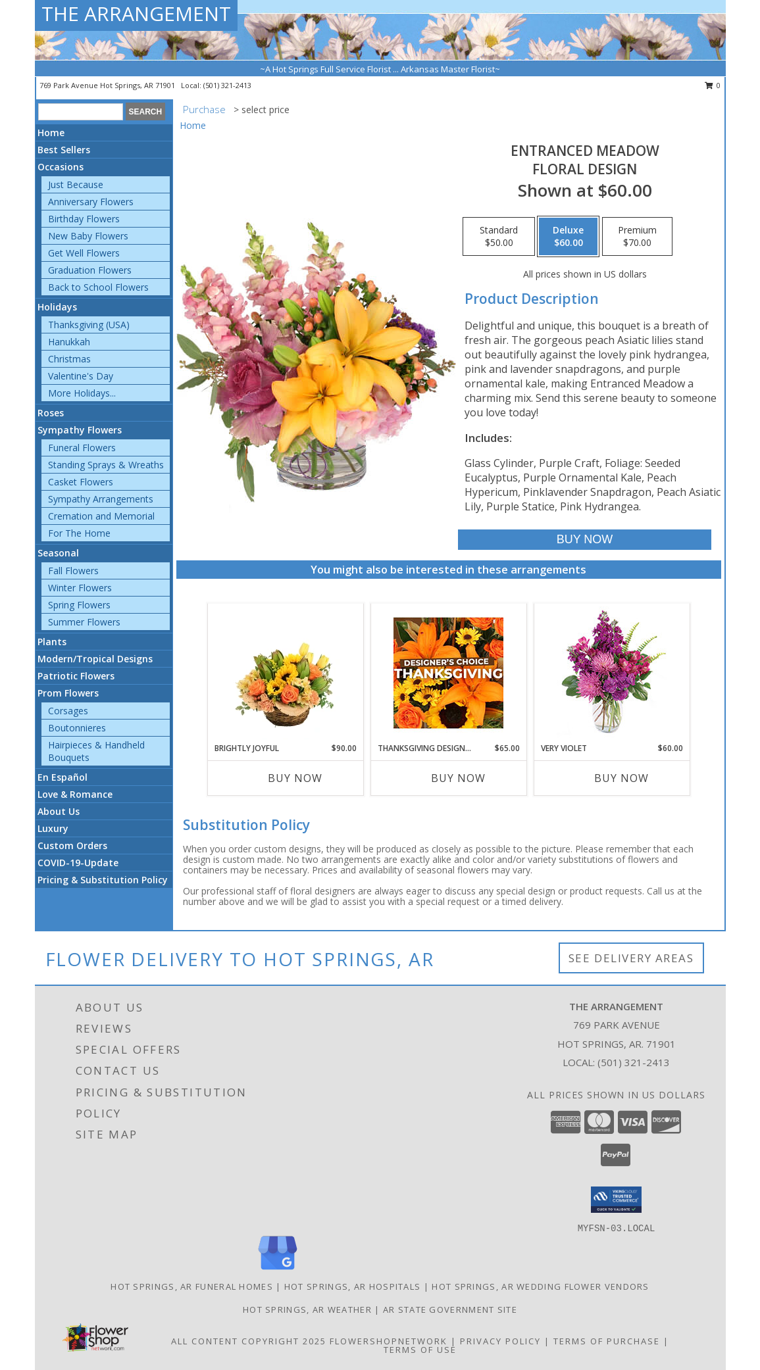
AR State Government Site (450, 1309)
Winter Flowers (80, 587)
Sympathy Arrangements (100, 499)
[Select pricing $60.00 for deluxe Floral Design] (568, 237)
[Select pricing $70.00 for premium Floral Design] (637, 237)
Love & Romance (75, 794)
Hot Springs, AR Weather (307, 1309)
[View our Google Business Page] (278, 1270)
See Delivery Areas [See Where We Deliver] (631, 958)
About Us (59, 811)
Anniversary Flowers (91, 201)
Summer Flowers (84, 622)
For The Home (79, 533)
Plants (52, 641)
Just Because (75, 184)
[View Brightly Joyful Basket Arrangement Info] (285, 672)
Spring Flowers (79, 605)
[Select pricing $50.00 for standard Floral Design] (498, 237)
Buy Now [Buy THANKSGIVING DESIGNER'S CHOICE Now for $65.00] (458, 778)
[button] (616, 1200)
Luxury (53, 828)
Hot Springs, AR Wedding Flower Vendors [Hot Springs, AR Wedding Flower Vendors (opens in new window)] (540, 1286)
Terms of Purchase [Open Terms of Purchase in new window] (606, 1341)
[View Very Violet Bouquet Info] (612, 673)
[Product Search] (80, 111)
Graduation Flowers (90, 270)
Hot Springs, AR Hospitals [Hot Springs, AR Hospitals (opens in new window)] (352, 1286)
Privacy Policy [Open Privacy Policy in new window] (500, 1341)
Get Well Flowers (84, 253)
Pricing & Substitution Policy (103, 879)
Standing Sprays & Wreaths (106, 464)
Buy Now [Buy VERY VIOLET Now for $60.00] (621, 778)
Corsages (68, 710)
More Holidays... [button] (82, 393)
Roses (51, 412)
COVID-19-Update (78, 862)
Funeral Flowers (82, 447)
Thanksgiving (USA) (89, 324)
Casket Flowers (80, 482)
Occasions (61, 166)
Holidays (57, 307)
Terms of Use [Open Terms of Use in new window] (420, 1350)
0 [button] (713, 85)
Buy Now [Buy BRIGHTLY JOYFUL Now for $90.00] (295, 778)
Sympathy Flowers (80, 430)
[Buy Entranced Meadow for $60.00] (584, 539)
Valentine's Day (80, 376)
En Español (63, 777)
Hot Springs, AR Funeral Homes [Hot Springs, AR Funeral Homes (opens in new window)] (192, 1286)
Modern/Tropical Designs (95, 658)
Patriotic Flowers (76, 676)
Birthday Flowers (84, 218)
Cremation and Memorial (101, 516)
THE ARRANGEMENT (136, 13)
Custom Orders (72, 845)
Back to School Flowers (98, 287)
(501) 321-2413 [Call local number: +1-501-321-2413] (227, 85)
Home (51, 132)
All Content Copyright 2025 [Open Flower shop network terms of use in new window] (248, 1341)
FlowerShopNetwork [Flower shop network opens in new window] (388, 1341)
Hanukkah (69, 341)
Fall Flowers (73, 570)
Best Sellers (64, 149)
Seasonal (58, 553)
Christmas (69, 359)
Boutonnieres (77, 728)
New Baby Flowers (88, 236)
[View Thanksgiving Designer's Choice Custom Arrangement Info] (448, 672)
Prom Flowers (68, 693)
